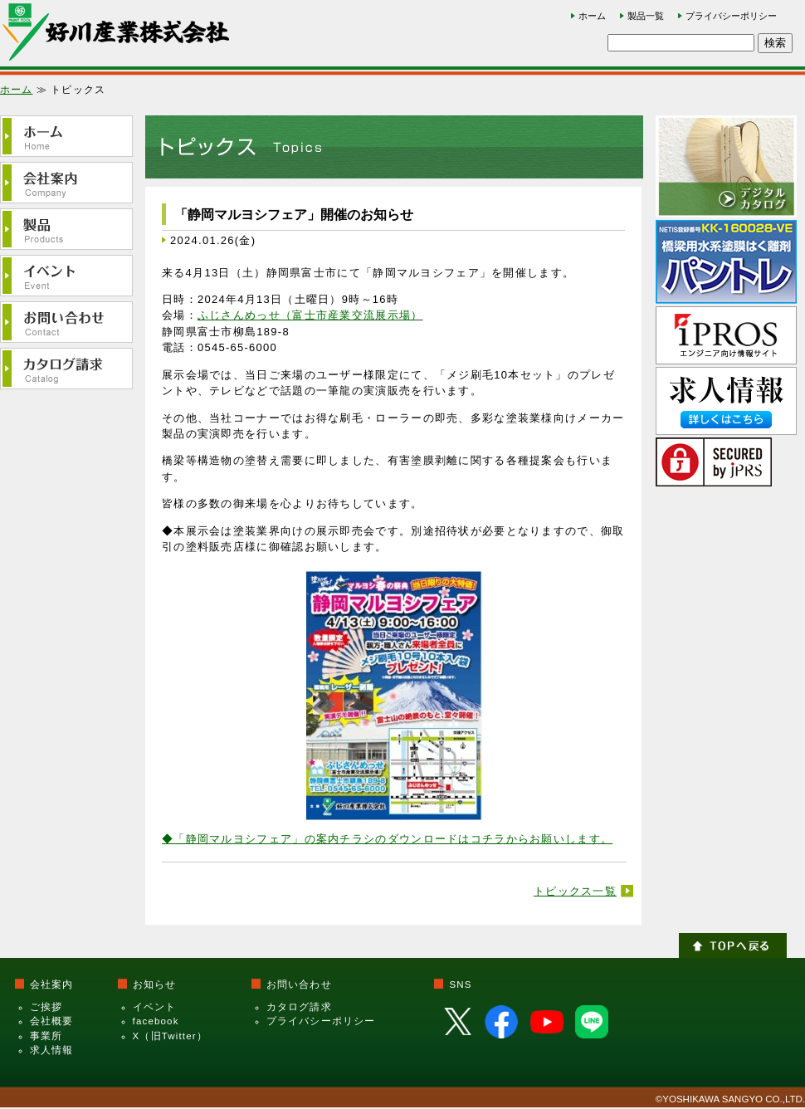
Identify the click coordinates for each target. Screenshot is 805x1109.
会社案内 (52, 984)
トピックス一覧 (575, 891)
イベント (155, 1007)
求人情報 (52, 1050)
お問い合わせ (299, 984)
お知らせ (155, 984)
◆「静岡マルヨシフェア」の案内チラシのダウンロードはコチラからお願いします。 (387, 839)
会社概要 (52, 1021)
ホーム (592, 16)
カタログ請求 (299, 1007)
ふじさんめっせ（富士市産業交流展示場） (310, 315)
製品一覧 (645, 16)
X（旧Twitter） (170, 1036)
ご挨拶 (46, 1007)
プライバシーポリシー (731, 16)
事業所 (46, 1036)
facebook (156, 1021)
